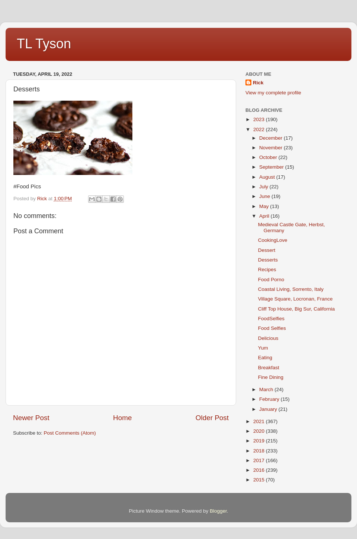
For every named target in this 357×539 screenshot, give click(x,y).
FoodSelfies (271, 318)
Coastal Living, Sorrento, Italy (291, 289)
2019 (259, 441)
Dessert (267, 250)
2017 (259, 460)
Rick (258, 82)
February (270, 399)
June (265, 196)
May (264, 206)
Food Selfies (272, 328)
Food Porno (271, 279)
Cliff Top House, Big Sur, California (296, 309)
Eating (265, 357)
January (269, 409)
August (267, 177)
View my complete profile (273, 92)
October (269, 157)
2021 (259, 421)
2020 (259, 431)
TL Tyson (44, 43)
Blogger (218, 511)
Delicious (268, 338)
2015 (259, 480)
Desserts (268, 260)
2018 (259, 451)
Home (122, 418)
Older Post (212, 418)
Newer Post (31, 418)
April (265, 216)
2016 (259, 470)
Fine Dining (270, 377)
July (264, 186)
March (266, 389)
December (271, 138)
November (271, 147)
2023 (259, 119)
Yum (263, 348)
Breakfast (268, 367)
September (272, 167)
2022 (259, 129)
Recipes (267, 269)
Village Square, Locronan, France (295, 299)
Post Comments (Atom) (70, 433)
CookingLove (272, 240)
